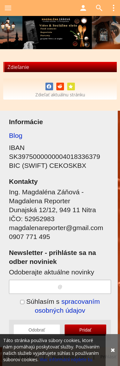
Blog (15, 135)
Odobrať (36, 329)
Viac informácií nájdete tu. (66, 359)
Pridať (85, 329)
